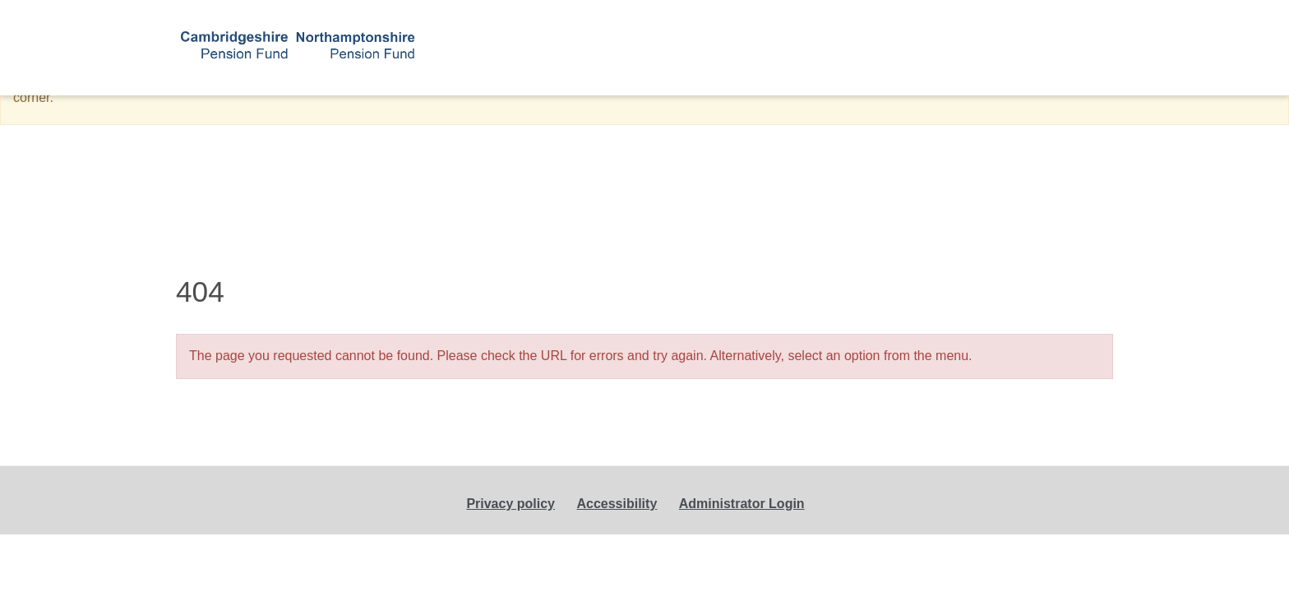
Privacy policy (510, 504)
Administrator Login (742, 504)
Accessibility (616, 504)
